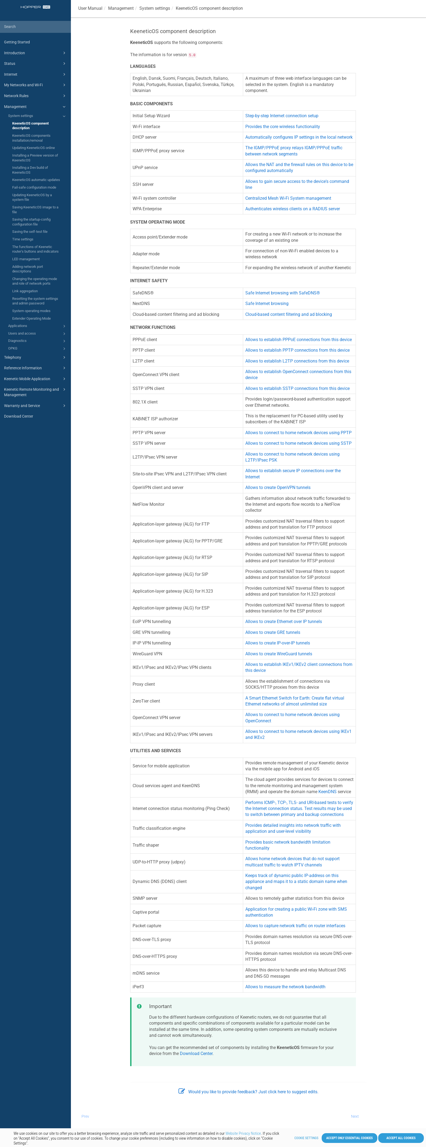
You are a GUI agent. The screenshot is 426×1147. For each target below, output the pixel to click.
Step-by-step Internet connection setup (281, 115)
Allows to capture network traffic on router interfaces (295, 925)
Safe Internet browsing (267, 303)
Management (35, 107)
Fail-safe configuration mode (34, 187)
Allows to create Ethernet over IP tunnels (283, 621)
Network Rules (35, 96)
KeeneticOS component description (30, 125)
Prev (85, 1116)
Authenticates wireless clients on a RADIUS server (292, 208)
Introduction (35, 53)
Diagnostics (37, 341)
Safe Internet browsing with (282, 293)
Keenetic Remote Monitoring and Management (35, 391)
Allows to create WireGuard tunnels (278, 653)
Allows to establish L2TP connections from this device (297, 361)
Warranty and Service (35, 406)
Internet (35, 74)
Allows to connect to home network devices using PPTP (298, 432)
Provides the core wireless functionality (282, 126)
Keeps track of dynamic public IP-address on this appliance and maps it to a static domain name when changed (296, 881)
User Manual (90, 8)
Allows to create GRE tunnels (272, 632)
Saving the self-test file (30, 232)
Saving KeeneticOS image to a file (35, 209)
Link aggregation (25, 291)
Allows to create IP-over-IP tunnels (277, 643)
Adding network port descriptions (27, 269)
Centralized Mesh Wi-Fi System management (288, 198)
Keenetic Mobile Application (35, 379)
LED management (26, 259)
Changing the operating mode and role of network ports (34, 281)
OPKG (37, 349)
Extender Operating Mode (31, 318)
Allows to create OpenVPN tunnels (278, 487)
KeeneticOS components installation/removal (31, 138)
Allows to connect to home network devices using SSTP (298, 443)
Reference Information (35, 368)
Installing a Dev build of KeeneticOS (30, 170)
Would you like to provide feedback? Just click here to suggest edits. (248, 1091)
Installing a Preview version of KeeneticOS (35, 157)
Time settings (22, 239)
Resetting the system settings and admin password (35, 301)
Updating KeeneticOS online (33, 148)
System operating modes (31, 311)
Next (355, 1116)
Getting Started (17, 42)
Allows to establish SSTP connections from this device (297, 388)
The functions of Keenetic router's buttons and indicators (35, 249)
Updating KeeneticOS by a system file (32, 197)
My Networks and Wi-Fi (35, 85)
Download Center (18, 416)
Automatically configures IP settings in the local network (299, 137)
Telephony (35, 357)
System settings (37, 116)
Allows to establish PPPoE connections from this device (298, 339)
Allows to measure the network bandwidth (285, 986)
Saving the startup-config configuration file (31, 221)
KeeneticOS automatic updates (36, 180)
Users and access (37, 334)
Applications (37, 326)
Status (35, 63)
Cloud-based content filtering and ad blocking (288, 314)
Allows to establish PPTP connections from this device (297, 350)
